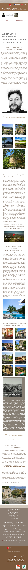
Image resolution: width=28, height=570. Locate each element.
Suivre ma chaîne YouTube (14, 547)
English (23, 4)
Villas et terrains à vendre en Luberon (14, 529)
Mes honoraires (14, 518)
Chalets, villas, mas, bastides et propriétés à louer (14, 542)
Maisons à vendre (14, 512)
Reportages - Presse (14, 515)
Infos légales (14, 516)
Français (17, 4)
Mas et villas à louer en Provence (14, 537)
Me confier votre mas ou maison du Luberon (14, 539)
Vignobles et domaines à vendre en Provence (14, 531)
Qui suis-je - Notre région (14, 513)
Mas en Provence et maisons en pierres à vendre (14, 525)
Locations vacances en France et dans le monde (14, 540)
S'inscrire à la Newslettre (14, 551)
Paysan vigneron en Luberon (12, 394)
